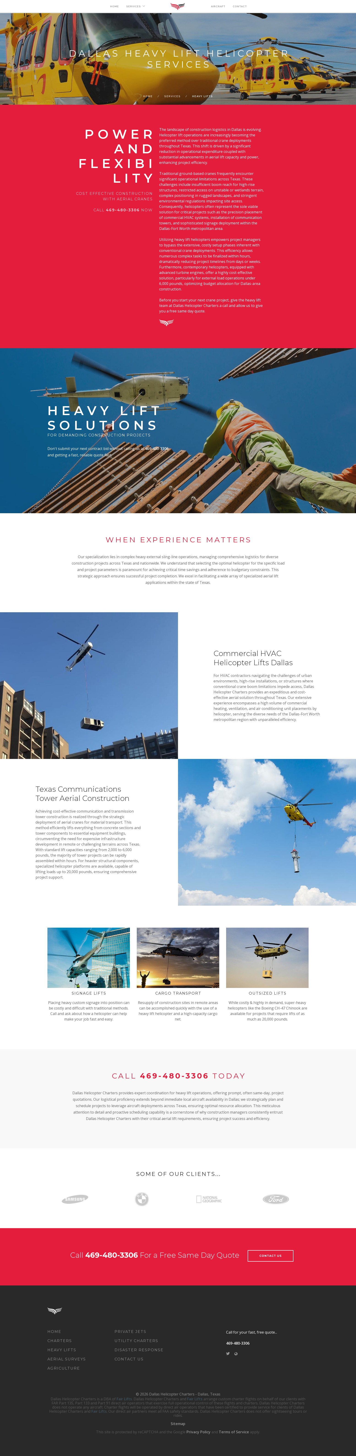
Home (148, 96)
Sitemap (178, 1423)
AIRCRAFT (218, 6)
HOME (114, 6)
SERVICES (133, 6)
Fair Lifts (124, 1398)
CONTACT (240, 6)
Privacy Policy (198, 1431)
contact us (270, 1255)
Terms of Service (234, 1431)
